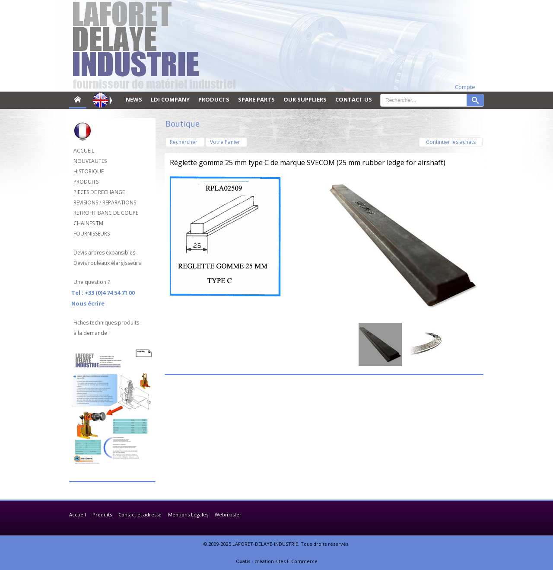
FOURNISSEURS (91, 233)
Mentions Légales (188, 514)
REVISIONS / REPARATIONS (104, 202)
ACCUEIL (83, 150)
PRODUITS (86, 181)
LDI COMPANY (170, 99)
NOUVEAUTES (90, 161)
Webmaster (228, 514)
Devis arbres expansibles (104, 252)
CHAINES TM (88, 223)
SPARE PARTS (256, 99)
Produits (102, 514)
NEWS (134, 99)
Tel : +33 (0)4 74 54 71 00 (103, 292)
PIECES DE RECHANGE (99, 192)
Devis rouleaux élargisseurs (107, 263)
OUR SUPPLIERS (305, 99)
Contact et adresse (140, 514)
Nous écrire (88, 303)
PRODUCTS (213, 99)
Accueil (77, 514)
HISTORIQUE (88, 171)
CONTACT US (353, 99)
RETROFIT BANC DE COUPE (105, 213)
